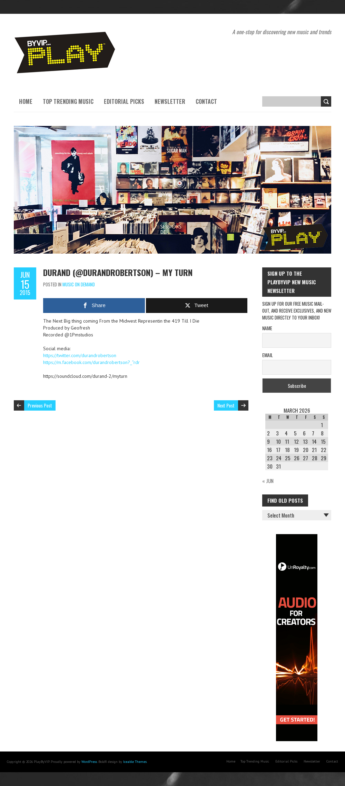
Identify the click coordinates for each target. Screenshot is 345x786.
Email (267, 354)
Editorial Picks (124, 101)
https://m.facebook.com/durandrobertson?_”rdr (91, 362)
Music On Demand (78, 284)
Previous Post (40, 405)
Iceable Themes (135, 761)
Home (25, 101)
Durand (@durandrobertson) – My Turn (118, 272)
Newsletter (170, 101)
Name (267, 328)
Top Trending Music (68, 101)
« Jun (268, 480)
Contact (206, 101)
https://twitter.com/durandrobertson (79, 355)
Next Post (226, 405)
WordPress (89, 761)
